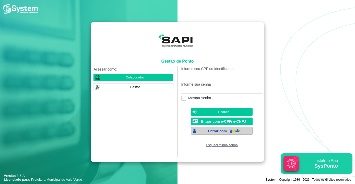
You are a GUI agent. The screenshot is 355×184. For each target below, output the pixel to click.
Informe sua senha (196, 84)
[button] (133, 87)
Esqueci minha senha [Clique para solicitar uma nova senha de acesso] (222, 145)
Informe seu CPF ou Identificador (207, 69)
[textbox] (222, 74)
